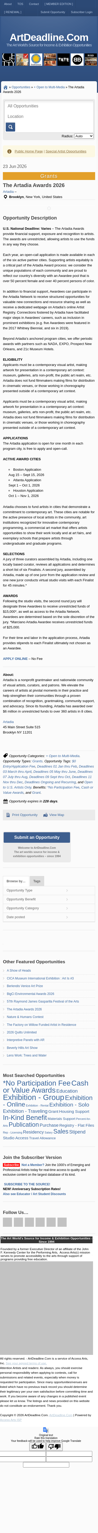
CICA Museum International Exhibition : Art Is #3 (40, 978)
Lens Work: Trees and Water (27, 1055)
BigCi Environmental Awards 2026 (30, 994)
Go (10, 127)
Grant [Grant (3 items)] (53, 1111)
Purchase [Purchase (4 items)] (49, 1125)
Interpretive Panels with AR (25, 1040)
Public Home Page (29, 151)
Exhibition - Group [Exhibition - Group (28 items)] (33, 1097)
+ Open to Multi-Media (62, 756)
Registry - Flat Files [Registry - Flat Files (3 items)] (76, 1125)
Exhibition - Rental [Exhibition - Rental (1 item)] (37, 1105)
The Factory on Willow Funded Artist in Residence (41, 1025)
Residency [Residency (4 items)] (33, 1132)
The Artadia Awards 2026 (24, 1009)
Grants (37, 761)
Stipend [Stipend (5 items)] (77, 1132)
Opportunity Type (19, 890)
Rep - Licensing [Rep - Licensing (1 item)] (12, 1132)
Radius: (67, 136)
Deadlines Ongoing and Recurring (50, 782)
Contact (34, 4)
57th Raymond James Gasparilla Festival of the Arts (43, 1001)
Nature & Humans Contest (25, 1017)
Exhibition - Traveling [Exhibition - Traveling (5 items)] (25, 1111)
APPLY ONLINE (15, 659)
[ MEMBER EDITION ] (59, 4)
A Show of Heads (19, 970)
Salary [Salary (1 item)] (49, 1132)
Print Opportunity (25, 815)
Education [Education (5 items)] (67, 1091)
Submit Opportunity (53, 12)
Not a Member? (33, 1165)
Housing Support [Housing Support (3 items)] (74, 1111)
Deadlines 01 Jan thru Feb (57, 766)
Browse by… (16, 881)
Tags (37, 881)
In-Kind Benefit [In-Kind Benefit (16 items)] (25, 1117)
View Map (56, 815)
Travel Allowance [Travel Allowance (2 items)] (42, 1138)
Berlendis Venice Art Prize (25, 986)
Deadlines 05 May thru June (54, 772)
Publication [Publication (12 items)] (24, 1124)
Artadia (8, 192)
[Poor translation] (54, 1446)
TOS (20, 4)
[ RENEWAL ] (12, 12)
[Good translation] (37, 1446)
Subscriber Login (82, 12)
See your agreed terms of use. (26, 1363)
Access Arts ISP (11, 1419)
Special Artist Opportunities (65, 151)
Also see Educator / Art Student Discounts (34, 1194)
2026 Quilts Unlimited (22, 1032)
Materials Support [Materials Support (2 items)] (61, 1119)
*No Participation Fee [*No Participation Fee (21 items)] (37, 1083)
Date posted (16, 917)
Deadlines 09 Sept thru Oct (49, 777)
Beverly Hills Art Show (22, 1048)
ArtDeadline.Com (49, 37)
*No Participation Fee (63, 787)
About (8, 4)
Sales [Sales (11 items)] (60, 1131)
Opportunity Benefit (21, 899)
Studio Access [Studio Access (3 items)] (15, 1138)
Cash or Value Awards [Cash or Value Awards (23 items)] (45, 1086)
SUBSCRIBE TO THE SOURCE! (27, 1184)
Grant (36, 793)
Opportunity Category (23, 908)
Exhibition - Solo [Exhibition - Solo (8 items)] (69, 1105)
